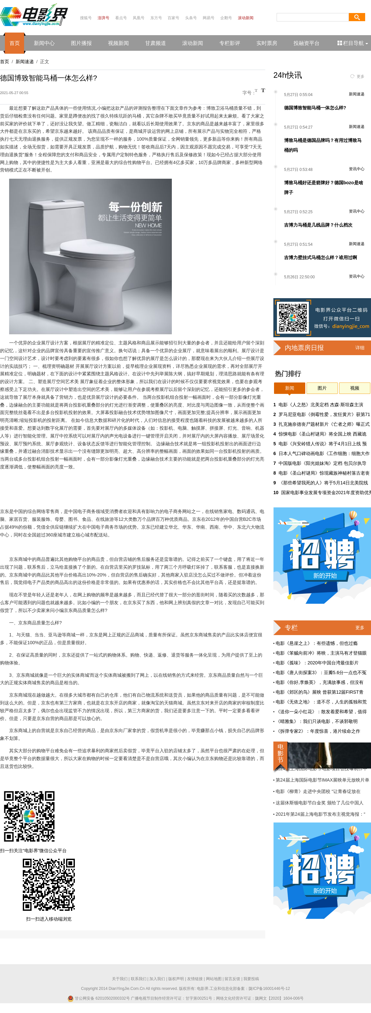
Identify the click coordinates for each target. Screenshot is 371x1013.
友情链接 (195, 979)
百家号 (173, 18)
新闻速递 (25, 61)
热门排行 (288, 373)
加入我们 (157, 979)
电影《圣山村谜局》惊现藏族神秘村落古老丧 (324, 473)
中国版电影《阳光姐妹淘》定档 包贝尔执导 (322, 463)
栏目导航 (353, 43)
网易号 (208, 18)
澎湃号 (103, 18)
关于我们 (120, 979)
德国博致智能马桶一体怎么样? (315, 107)
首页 (14, 43)
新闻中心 (44, 43)
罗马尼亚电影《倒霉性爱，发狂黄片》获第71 (324, 414)
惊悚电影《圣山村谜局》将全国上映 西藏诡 (322, 434)
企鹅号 (226, 18)
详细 (359, 347)
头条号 (191, 18)
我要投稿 (251, 979)
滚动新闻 (246, 18)
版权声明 (176, 979)
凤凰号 (138, 18)
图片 (322, 388)
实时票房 (266, 43)
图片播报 (81, 43)
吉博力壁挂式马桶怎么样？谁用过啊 (320, 257)
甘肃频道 (155, 43)
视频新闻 (118, 43)
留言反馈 (232, 979)
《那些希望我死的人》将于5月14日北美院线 (323, 482)
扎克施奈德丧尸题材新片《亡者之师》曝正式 (324, 424)
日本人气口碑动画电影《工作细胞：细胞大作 (324, 453)
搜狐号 (86, 18)
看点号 (121, 18)
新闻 (289, 388)
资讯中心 (356, 169)
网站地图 (214, 979)
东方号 (156, 18)
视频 (354, 388)
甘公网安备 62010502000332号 (98, 998)
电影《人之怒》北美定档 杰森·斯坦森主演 (321, 404)
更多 (360, 76)
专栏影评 (229, 43)
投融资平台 (307, 43)
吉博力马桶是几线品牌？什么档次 (318, 225)
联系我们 (138, 979)
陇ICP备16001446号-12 (269, 988)
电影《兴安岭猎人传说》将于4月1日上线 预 (323, 443)
